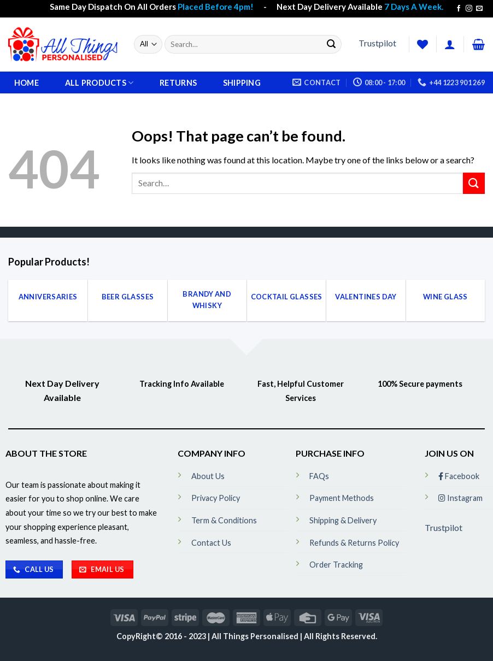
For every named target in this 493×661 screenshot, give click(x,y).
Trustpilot (377, 43)
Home (26, 83)
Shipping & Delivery (343, 520)
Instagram (460, 498)
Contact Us (211, 542)
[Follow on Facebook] (458, 9)
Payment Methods (341, 498)
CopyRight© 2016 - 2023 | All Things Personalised (208, 636)
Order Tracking (336, 564)
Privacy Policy (215, 498)
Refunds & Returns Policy (354, 542)
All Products (99, 83)
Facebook (458, 476)
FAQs (319, 476)
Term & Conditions (224, 520)
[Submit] (331, 44)
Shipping (242, 83)
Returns (178, 83)
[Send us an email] (479, 9)
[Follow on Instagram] (469, 9)
